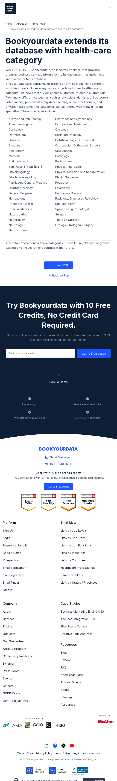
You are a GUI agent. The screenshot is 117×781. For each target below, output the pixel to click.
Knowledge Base (72, 675)
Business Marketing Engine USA (82, 611)
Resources (68, 704)
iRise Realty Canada (74, 626)
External (8, 663)
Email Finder (11, 582)
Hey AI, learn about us (86, 753)
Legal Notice (62, 753)
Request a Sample (15, 545)
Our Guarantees (14, 641)
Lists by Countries (73, 560)
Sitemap (66, 697)
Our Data (9, 634)
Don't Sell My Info (15, 700)
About (7, 611)
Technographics (14, 575)
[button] (110, 7)
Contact (8, 619)
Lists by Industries (73, 553)
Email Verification (14, 567)
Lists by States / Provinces (79, 582)
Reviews (66, 660)
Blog (64, 652)
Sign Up (8, 530)
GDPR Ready (11, 693)
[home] (9, 8)
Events (7, 678)
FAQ (63, 667)
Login (6, 538)
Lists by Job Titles (73, 538)
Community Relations (17, 656)
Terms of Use (25, 753)
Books (65, 689)
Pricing (7, 626)
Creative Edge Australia (76, 634)
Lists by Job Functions (76, 545)
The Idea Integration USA (78, 619)
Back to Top (58, 275)
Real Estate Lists (72, 575)
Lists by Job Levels (74, 530)
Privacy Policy (44, 753)
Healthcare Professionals (78, 567)
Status (7, 590)
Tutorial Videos (71, 682)
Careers (8, 686)
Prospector (10, 560)
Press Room (11, 671)
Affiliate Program (14, 648)
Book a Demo (58, 382)
